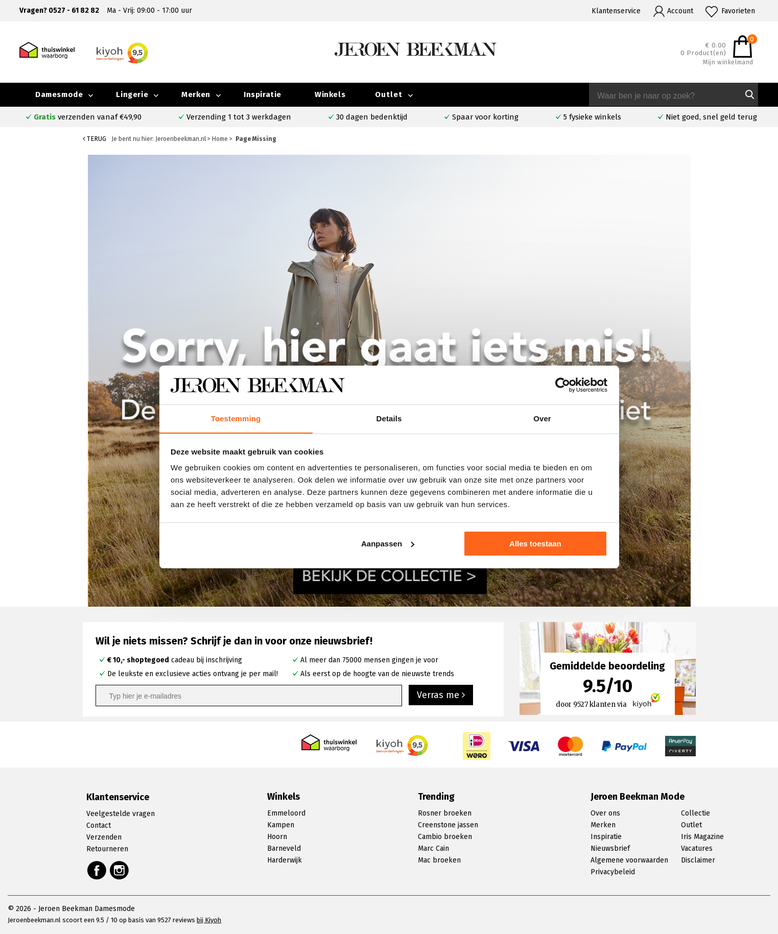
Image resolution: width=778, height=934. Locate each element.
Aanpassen (387, 543)
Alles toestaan (535, 543)
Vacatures (697, 848)
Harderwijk (284, 860)
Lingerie (132, 94)
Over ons (605, 813)
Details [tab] (389, 418)
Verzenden (104, 837)
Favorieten (738, 11)
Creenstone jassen (448, 825)
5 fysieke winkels (592, 117)
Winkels (330, 94)
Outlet (389, 94)
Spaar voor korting (485, 117)
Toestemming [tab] (236, 418)
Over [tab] (542, 418)
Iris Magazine (702, 836)
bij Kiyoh (209, 920)
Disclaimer (698, 860)
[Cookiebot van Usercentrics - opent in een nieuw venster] (562, 385)
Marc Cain (433, 848)
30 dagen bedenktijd (372, 117)
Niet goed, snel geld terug (711, 117)
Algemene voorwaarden (629, 860)
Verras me (441, 695)
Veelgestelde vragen (120, 813)
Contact (98, 825)
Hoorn (277, 836)
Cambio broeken (445, 836)
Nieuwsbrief (610, 848)
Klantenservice (616, 11)
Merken (195, 94)
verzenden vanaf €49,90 (88, 117)
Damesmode (59, 94)
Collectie (695, 813)
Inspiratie (262, 94)
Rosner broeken (444, 813)
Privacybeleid (613, 872)
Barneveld (284, 848)
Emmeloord (286, 813)
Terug (94, 138)
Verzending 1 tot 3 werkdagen (238, 117)
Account (680, 11)
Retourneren (107, 849)
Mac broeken (439, 860)
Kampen (280, 825)
